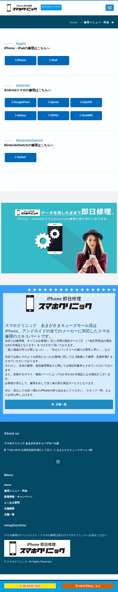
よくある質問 (12, 502)
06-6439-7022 (30, 585)
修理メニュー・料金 (15, 490)
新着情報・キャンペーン (18, 496)
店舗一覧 (59, 404)
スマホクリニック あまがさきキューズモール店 (31, 443)
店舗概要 (9, 508)
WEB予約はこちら (88, 586)
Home (74, 22)
